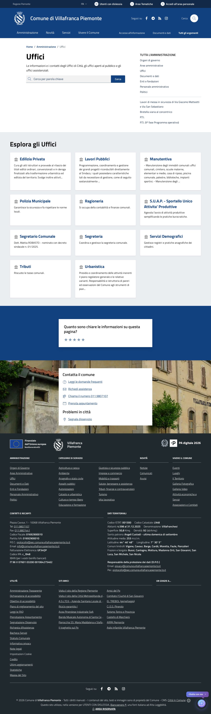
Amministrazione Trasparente (26, 591)
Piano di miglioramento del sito (27, 606)
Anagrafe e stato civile (71, 478)
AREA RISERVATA (103, 709)
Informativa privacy (20, 643)
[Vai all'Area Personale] (177, 4)
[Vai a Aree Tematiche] (141, 4)
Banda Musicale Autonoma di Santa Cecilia (82, 617)
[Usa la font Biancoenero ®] (108, 4)
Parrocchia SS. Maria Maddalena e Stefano (82, 622)
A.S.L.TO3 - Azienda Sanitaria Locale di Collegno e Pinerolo (91, 601)
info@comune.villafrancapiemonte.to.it (38, 546)
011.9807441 (22, 530)
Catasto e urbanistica (70, 494)
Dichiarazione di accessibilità (25, 596)
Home (29, 47)
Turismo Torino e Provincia (121, 612)
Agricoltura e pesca (69, 468)
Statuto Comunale (20, 638)
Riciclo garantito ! (68, 606)
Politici (13, 500)
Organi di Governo (20, 468)
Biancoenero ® (118, 705)
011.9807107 (21, 526)
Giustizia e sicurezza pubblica (114, 468)
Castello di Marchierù (118, 617)
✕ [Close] (205, 694)
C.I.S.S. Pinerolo (115, 606)
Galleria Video (180, 489)
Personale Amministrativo (24, 494)
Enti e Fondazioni (19, 489)
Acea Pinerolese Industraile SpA (76, 612)
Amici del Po (113, 591)
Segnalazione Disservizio (23, 622)
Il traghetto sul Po (68, 628)
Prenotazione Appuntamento (26, 617)
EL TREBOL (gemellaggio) (121, 601)
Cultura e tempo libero (71, 500)
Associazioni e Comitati (185, 505)
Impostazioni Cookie (21, 654)
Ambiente (64, 473)
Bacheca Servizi (18, 633)
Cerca (118, 79)
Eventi (176, 468)
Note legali (16, 649)
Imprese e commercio (110, 473)
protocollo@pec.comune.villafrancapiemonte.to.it (43, 542)
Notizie (144, 468)
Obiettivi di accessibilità (22, 601)
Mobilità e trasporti (109, 478)
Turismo (103, 494)
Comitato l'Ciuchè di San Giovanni (125, 596)
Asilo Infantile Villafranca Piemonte (126, 628)
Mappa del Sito (18, 675)
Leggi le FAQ (17, 612)
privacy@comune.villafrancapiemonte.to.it (138, 566)
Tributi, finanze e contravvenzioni (117, 489)
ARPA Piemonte (115, 622)
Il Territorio (178, 478)
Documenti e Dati (19, 484)
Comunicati (146, 473)
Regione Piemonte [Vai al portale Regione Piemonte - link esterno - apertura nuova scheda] (21, 4)
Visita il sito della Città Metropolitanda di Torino (84, 596)
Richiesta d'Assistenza (22, 628)
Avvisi (143, 478)
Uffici (12, 478)
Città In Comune (177, 700)
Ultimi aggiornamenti (21, 664)
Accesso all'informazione (132, 33)
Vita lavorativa (107, 500)
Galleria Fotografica (183, 484)
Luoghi (176, 473)
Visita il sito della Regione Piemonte (78, 591)
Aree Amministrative (21, 473)
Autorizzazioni (66, 489)
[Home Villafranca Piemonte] (57, 18)
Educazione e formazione (72, 505)
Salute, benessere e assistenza (115, 484)
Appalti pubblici (67, 484)
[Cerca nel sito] (194, 18)
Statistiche (16, 670)
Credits (13, 659)
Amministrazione (44, 47)
